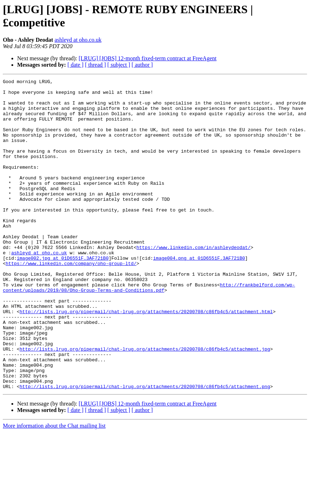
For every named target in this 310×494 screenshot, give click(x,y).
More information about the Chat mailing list (54, 488)
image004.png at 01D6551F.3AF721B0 (199, 294)
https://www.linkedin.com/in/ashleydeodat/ (193, 281)
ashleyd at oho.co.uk (78, 40)
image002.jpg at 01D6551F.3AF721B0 (62, 294)
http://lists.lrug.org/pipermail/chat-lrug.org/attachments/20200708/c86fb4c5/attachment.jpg (145, 403)
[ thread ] (95, 65)
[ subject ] (118, 65)
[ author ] (142, 65)
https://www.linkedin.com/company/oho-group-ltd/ (71, 300)
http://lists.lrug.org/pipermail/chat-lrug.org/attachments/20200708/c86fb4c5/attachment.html (146, 358)
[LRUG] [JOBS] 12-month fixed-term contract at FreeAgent (147, 58)
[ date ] (75, 65)
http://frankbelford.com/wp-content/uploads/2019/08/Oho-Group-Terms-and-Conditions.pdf (149, 329)
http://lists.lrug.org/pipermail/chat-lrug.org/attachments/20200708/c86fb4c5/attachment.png (145, 448)
